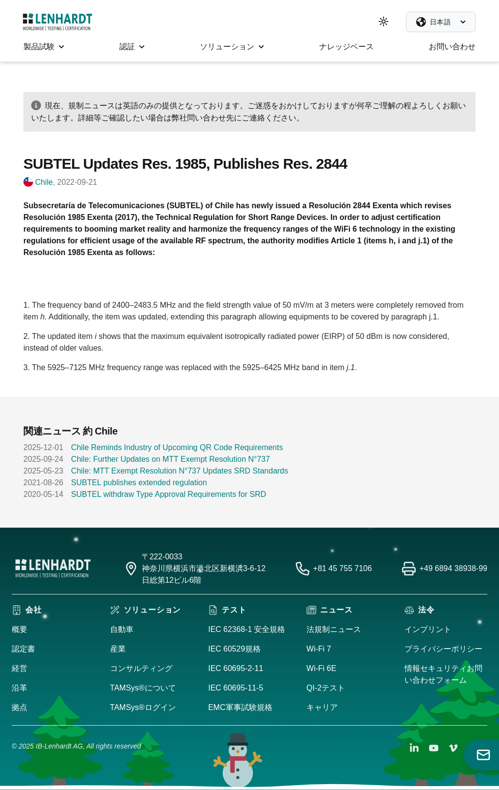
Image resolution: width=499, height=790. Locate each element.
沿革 (19, 688)
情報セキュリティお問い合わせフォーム (443, 674)
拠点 (19, 707)
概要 (19, 629)
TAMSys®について (143, 688)
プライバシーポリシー (443, 649)
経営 (19, 668)
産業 (118, 649)
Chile (44, 182)
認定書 (23, 649)
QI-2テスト (326, 688)
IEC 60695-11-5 (235, 688)
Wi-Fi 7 (319, 649)
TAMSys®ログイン (143, 707)
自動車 (122, 629)
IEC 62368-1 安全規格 (246, 629)
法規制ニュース (334, 629)
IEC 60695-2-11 (235, 668)
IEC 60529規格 (234, 649)
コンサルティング (141, 668)
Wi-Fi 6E (321, 668)
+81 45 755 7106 (342, 568)
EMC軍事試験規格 (240, 707)
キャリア (322, 707)
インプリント (427, 629)
